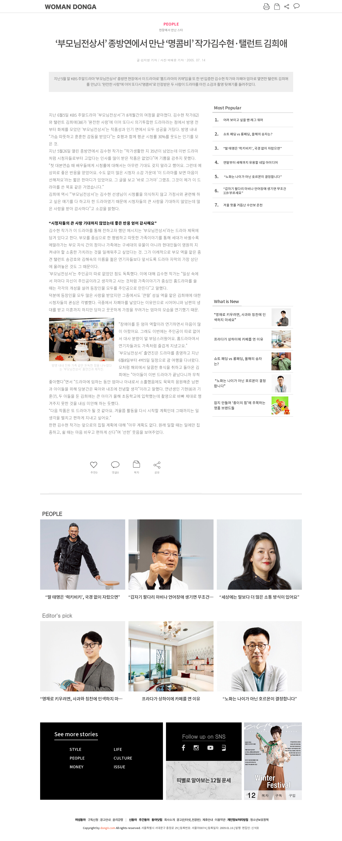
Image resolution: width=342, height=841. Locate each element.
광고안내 (105, 820)
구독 (278, 795)
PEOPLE (171, 24)
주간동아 (144, 820)
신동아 (133, 820)
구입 (292, 795)
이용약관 (220, 820)
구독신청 (93, 820)
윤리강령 (118, 820)
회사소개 (169, 820)
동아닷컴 (157, 820)
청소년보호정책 (259, 820)
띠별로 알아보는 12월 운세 (204, 780)
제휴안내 (207, 820)
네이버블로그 (224, 747)
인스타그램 (196, 747)
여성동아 (80, 820)
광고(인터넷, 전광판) (188, 820)
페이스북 (183, 747)
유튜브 (210, 747)
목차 (265, 795)
